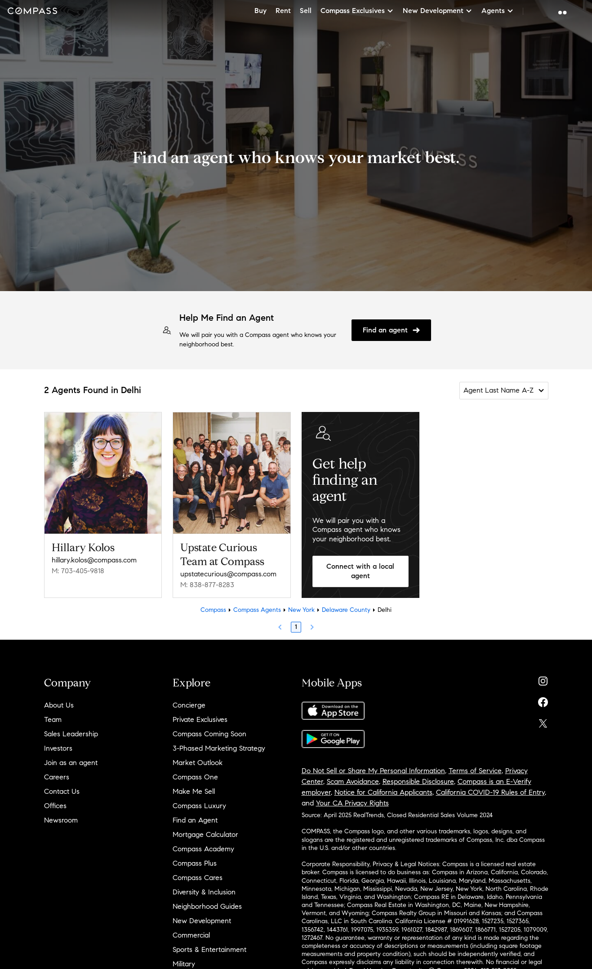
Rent (283, 10)
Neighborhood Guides (207, 906)
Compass (213, 610)
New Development (202, 920)
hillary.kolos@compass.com (94, 560)
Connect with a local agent (360, 571)
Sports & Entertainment (209, 949)
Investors (58, 748)
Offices (55, 805)
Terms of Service (475, 770)
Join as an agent (71, 762)
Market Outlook (198, 762)
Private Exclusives (200, 719)
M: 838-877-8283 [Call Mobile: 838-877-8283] (207, 584)
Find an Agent (195, 820)
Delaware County (346, 610)
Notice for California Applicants (383, 792)
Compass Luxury (199, 805)
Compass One (195, 777)
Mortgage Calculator (205, 834)
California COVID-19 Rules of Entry (490, 792)
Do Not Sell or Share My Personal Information (373, 770)
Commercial (191, 935)
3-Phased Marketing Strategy (219, 748)
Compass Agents (257, 610)
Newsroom (61, 820)
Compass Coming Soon (209, 734)
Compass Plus (195, 863)
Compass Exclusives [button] (357, 10)
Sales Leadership (71, 734)
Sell (306, 10)
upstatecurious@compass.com (228, 574)
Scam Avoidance (353, 781)
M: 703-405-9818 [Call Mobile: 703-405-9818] (78, 570)
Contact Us (62, 791)
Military (184, 964)
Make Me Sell (194, 791)
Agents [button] (497, 10)
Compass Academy (203, 849)
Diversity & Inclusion (204, 892)
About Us (59, 705)
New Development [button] (437, 10)
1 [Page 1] (296, 627)
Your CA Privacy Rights (352, 803)
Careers (56, 777)
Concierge (189, 705)
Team (53, 719)
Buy (260, 10)
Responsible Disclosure (418, 781)
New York (301, 610)
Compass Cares (198, 877)
